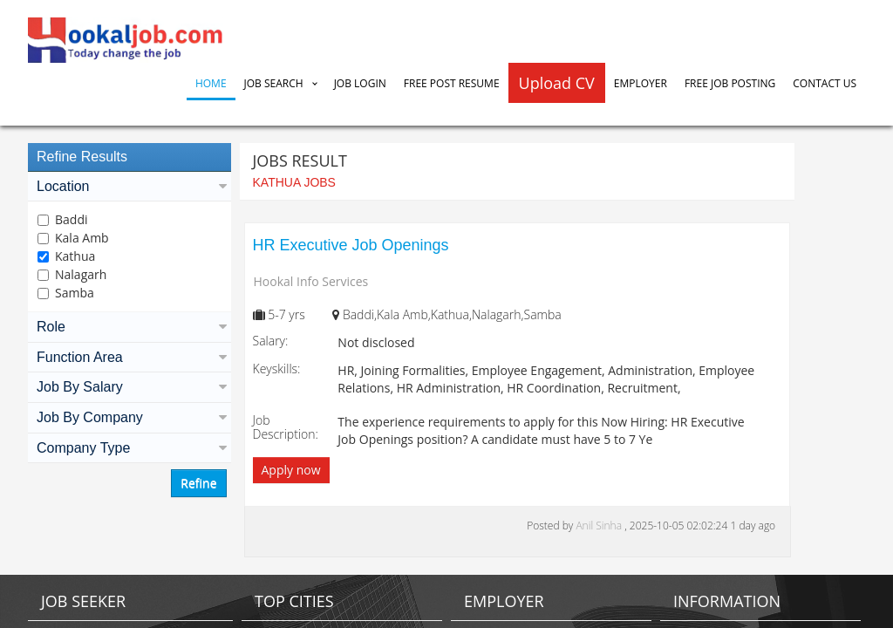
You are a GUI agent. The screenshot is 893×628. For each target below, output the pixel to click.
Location (129, 186)
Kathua (75, 256)
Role (129, 326)
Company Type (129, 447)
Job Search (273, 83)
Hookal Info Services (311, 281)
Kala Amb (82, 237)
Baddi (71, 219)
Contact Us (824, 83)
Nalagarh (80, 274)
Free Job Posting (730, 83)
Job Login (360, 83)
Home (211, 83)
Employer (640, 83)
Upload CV (557, 82)
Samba (74, 292)
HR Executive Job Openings (351, 245)
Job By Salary (129, 386)
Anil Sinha (600, 525)
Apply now (291, 469)
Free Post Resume (452, 83)
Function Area (129, 357)
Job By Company (129, 417)
